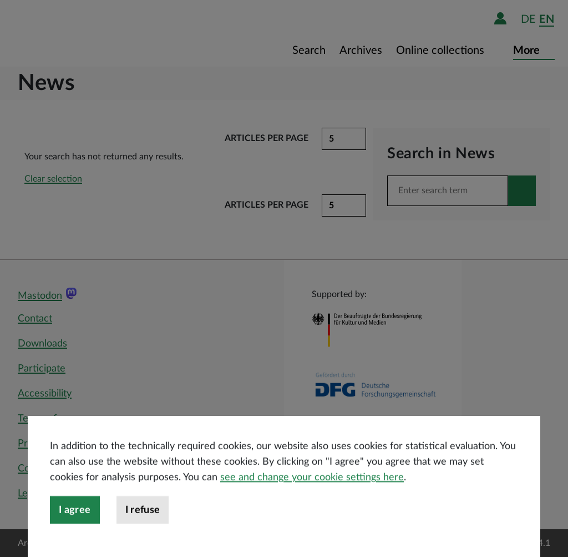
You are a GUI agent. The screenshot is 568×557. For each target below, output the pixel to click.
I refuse (142, 535)
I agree (75, 535)
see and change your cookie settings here (312, 502)
